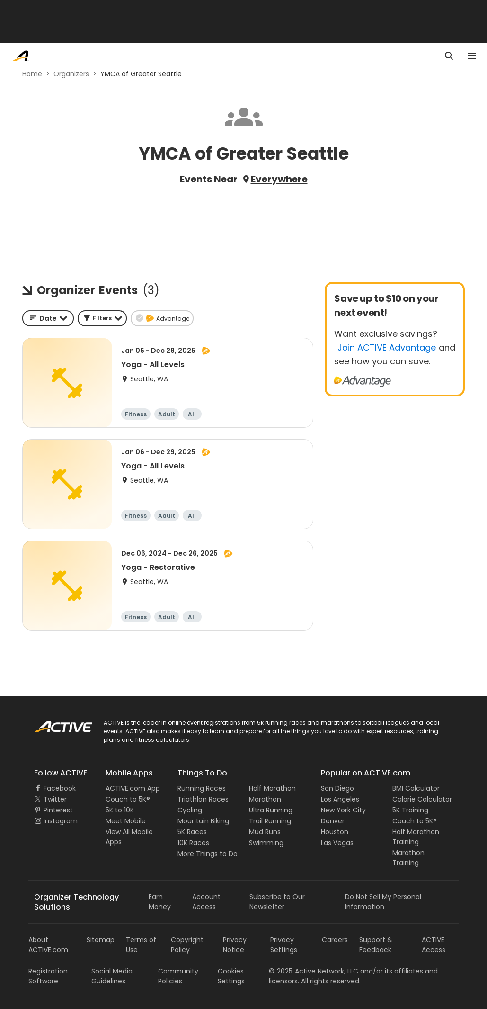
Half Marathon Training (415, 837)
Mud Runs (265, 832)
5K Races (192, 832)
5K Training (410, 810)
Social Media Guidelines (112, 976)
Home (32, 74)
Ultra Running (270, 810)
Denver (333, 821)
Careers (335, 940)
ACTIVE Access (433, 945)
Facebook (60, 788)
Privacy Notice (235, 945)
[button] (102, 318)
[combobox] (48, 318)
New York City (343, 810)
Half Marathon (272, 788)
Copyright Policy (187, 945)
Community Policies (178, 976)
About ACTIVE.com (48, 945)
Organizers (71, 74)
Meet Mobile (126, 821)
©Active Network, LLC (313, 971)
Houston (334, 832)
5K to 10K (120, 810)
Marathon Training (408, 857)
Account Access (206, 901)
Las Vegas (337, 842)
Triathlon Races (203, 799)
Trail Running (270, 821)
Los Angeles (340, 799)
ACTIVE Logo (54, 723)
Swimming (266, 842)
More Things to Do (207, 853)
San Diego (337, 788)
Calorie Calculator (422, 799)
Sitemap (101, 940)
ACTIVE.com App (133, 788)
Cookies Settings (231, 976)
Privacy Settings (283, 945)
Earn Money (160, 901)
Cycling (189, 810)
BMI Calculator (416, 788)
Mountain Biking (203, 821)
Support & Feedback (375, 945)
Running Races (201, 788)
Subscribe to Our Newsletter (277, 901)
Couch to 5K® (128, 799)
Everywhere (279, 179)
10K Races (193, 842)
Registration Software (48, 976)
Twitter (55, 799)
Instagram (61, 821)
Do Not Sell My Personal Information (383, 901)
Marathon (265, 799)
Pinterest (58, 810)
